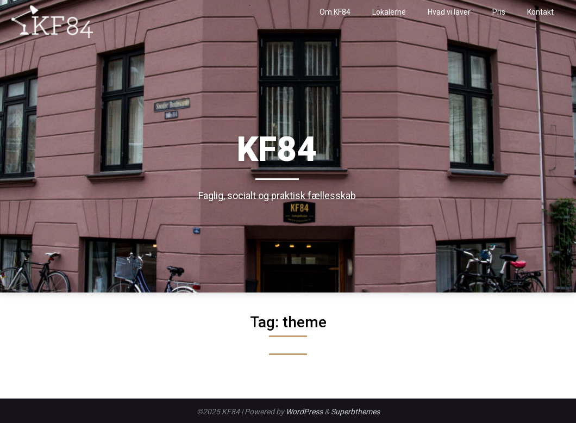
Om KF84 (335, 12)
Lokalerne (389, 12)
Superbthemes (355, 411)
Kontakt (540, 12)
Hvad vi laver (449, 12)
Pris (498, 12)
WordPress (304, 411)
